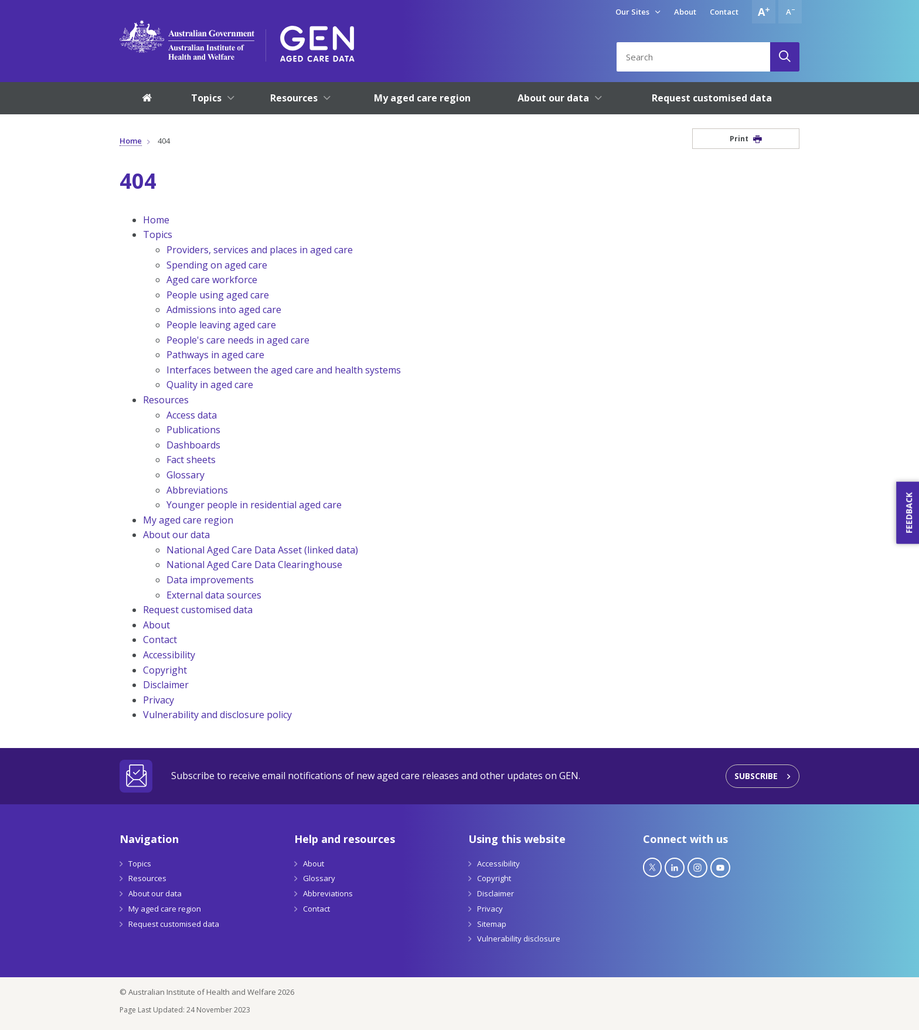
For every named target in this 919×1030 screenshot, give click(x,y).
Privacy (158, 700)
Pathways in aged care (215, 354)
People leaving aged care (221, 324)
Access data (191, 415)
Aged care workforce (211, 279)
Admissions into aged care (223, 309)
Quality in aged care (209, 384)
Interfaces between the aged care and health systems (283, 369)
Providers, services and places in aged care (259, 249)
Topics (157, 234)
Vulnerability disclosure (518, 938)
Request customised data (198, 609)
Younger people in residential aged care (254, 504)
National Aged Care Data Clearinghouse (254, 564)
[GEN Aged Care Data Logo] (317, 40)
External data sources (213, 595)
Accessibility (169, 654)
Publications (193, 429)
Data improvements (210, 579)
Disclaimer (166, 684)
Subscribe (756, 775)
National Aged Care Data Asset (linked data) (262, 549)
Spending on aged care (216, 265)
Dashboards (193, 444)
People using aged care (217, 294)
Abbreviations (197, 490)
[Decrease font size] (790, 11)
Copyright (165, 670)
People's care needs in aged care (237, 340)
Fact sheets (191, 459)
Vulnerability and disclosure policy (217, 714)
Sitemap (491, 924)
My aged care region (188, 520)
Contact (724, 11)
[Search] (784, 57)
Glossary (185, 474)
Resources (166, 399)
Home (131, 140)
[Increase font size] (763, 11)
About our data (176, 534)
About (685, 11)
